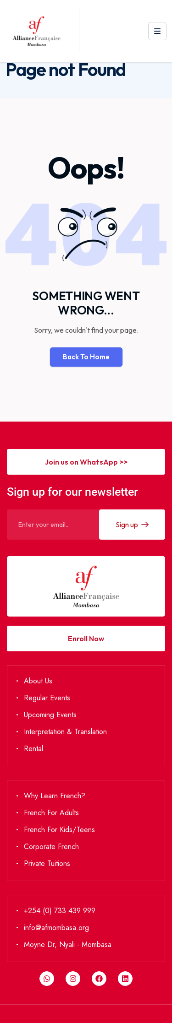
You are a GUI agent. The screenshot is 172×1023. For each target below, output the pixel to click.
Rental (33, 748)
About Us (38, 681)
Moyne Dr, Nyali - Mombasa (67, 944)
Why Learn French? (54, 795)
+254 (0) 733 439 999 (59, 910)
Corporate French (51, 846)
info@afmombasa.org (56, 927)
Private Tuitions (47, 863)
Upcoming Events (50, 714)
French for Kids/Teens (59, 829)
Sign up (132, 524)
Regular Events (47, 698)
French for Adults (51, 812)
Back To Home (86, 356)
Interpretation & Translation (65, 731)
